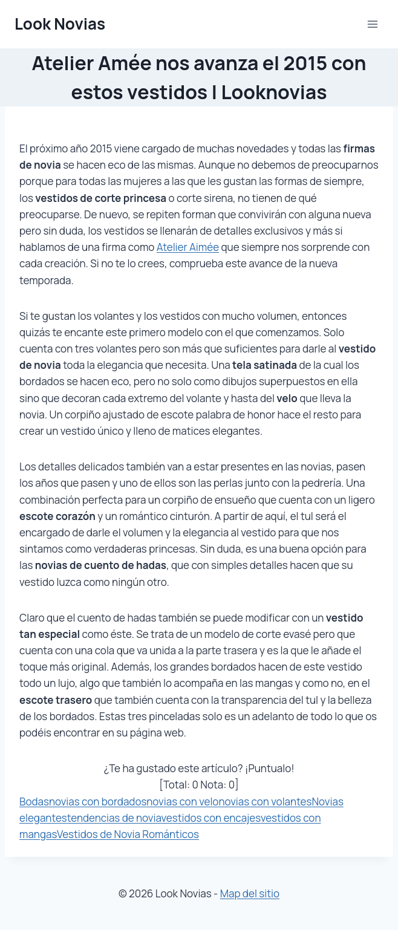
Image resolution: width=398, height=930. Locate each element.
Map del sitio (249, 893)
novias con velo (182, 801)
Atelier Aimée (188, 247)
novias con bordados (97, 801)
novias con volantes (265, 801)
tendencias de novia (114, 818)
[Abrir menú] (372, 24)
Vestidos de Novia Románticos (128, 834)
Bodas (34, 801)
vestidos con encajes (211, 818)
